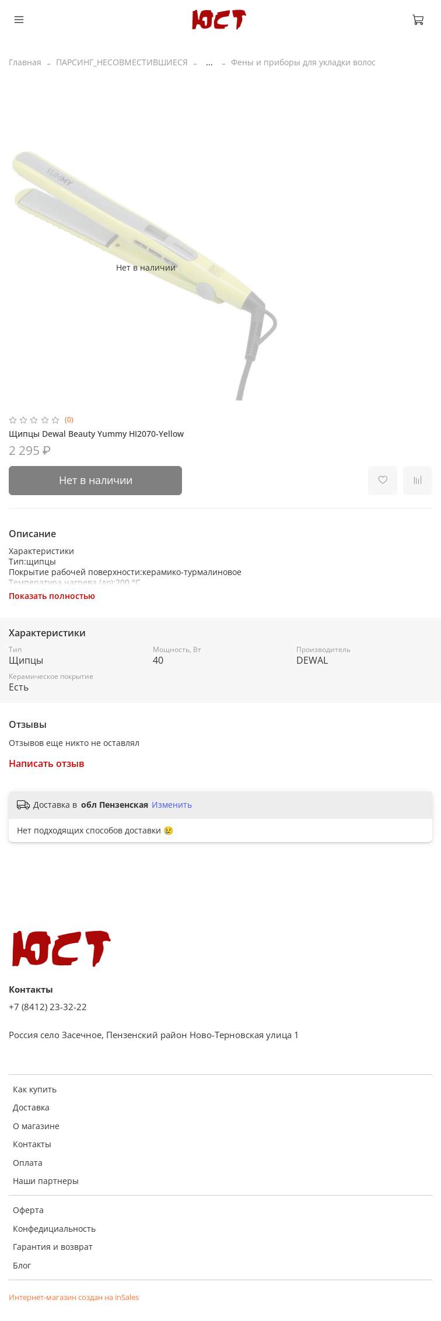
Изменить (172, 805)
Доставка (31, 1107)
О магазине (36, 1125)
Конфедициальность (54, 1228)
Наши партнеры (46, 1180)
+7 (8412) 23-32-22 (48, 1007)
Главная (25, 62)
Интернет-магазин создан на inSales (74, 1297)
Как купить (35, 1089)
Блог (22, 1265)
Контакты (32, 1144)
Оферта (28, 1209)
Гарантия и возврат (53, 1246)
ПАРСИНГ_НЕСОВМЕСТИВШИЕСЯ (122, 62)
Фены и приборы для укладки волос (303, 62)
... (209, 62)
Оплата (28, 1162)
